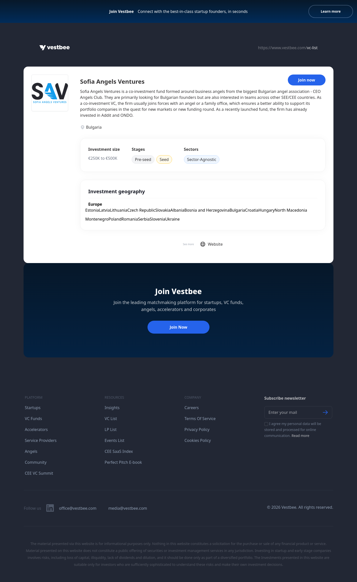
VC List (111, 418)
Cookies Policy (197, 440)
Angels (31, 451)
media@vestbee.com (127, 508)
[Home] (54, 47)
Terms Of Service (200, 418)
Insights (112, 407)
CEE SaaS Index (119, 451)
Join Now (178, 327)
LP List (111, 429)
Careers (191, 407)
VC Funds (33, 418)
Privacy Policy (196, 429)
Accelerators (36, 429)
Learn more (331, 11)
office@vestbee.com (77, 508)
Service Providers (41, 440)
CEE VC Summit (39, 473)
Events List (114, 440)
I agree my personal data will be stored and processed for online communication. (292, 429)
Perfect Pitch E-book (123, 462)
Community (36, 462)
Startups (32, 407)
